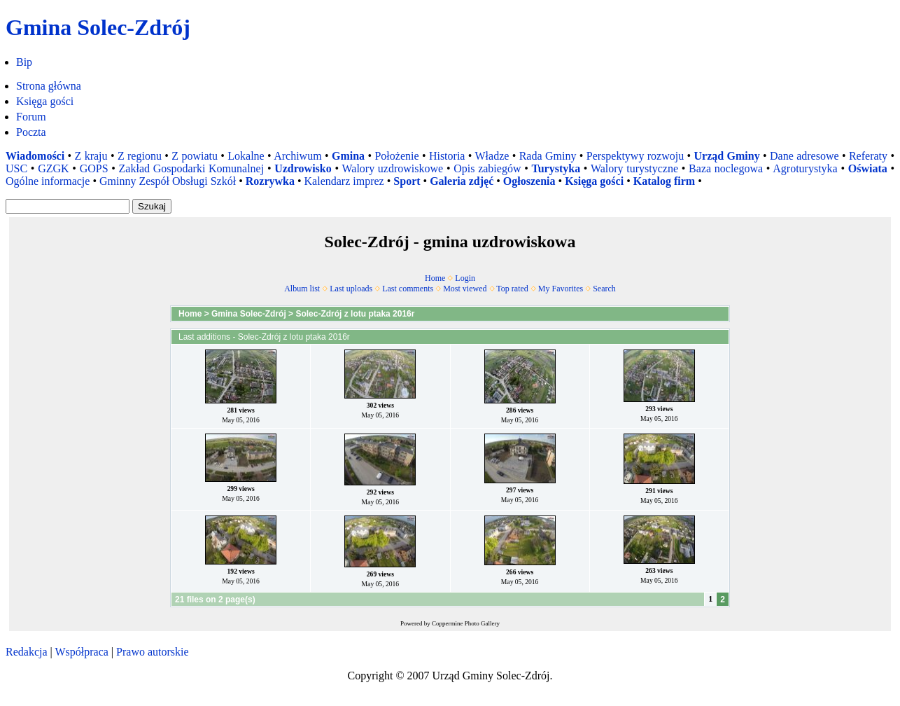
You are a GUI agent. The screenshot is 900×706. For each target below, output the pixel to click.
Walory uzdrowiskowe (392, 168)
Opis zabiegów (487, 168)
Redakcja (27, 652)
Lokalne (245, 156)
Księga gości (44, 101)
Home (435, 278)
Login (465, 278)
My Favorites (560, 288)
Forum (31, 117)
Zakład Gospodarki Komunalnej (192, 168)
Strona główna (48, 86)
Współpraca (81, 652)
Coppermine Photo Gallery (466, 623)
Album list (302, 288)
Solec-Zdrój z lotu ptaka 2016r (354, 314)
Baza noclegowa (726, 168)
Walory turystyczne (634, 168)
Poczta (31, 132)
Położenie (396, 156)
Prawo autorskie (152, 652)
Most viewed (464, 288)
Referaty (868, 156)
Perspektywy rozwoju (635, 156)
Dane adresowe (804, 156)
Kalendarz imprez (344, 181)
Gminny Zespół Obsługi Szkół (167, 181)
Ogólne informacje (48, 181)
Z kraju (91, 156)
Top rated (512, 288)
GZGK (53, 168)
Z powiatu (194, 156)
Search (604, 288)
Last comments (407, 288)
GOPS (94, 168)
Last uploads (351, 288)
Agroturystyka (805, 168)
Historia (447, 156)
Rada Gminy (548, 156)
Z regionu (140, 156)
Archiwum (297, 156)
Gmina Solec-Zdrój (248, 314)
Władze (491, 156)
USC (16, 168)
